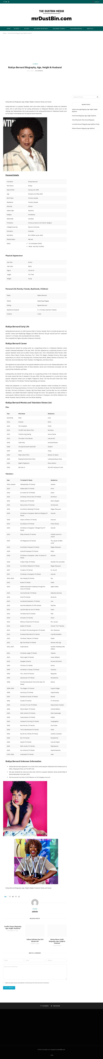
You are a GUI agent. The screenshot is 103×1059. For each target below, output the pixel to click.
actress (35, 64)
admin (35, 911)
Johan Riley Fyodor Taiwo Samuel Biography (83, 120)
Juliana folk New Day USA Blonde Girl (34, 940)
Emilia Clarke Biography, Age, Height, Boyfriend (84, 115)
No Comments (39, 70)
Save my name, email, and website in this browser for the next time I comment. (27, 983)
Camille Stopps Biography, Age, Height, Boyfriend (12, 927)
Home (8, 28)
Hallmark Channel (59, 28)
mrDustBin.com (61, 1049)
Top (51, 1055)
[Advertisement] (35, 50)
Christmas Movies (76, 28)
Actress (16, 28)
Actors (26, 28)
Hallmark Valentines (41, 28)
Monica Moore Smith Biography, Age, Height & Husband (57, 941)
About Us (90, 28)
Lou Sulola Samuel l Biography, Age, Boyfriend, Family (85, 124)
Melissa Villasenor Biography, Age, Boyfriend (83, 128)
